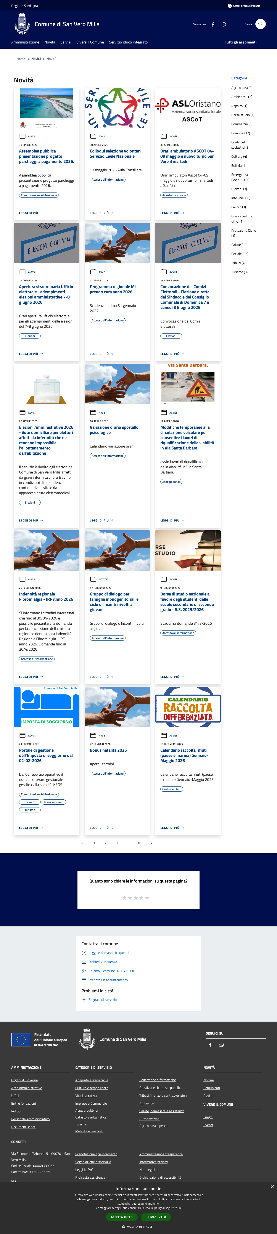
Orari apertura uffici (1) (242, 218)
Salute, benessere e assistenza (161, 1111)
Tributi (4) (238, 262)
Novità (36, 58)
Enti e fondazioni (23, 1103)
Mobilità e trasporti (89, 1131)
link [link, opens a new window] (180, 1208)
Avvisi (27, 136)
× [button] (272, 1187)
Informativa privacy (153, 1161)
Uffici (15, 1095)
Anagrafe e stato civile (91, 1080)
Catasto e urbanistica (90, 1117)
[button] (138, 1226)
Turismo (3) (239, 271)
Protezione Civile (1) (243, 233)
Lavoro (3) (238, 207)
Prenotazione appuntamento (96, 1154)
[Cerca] (260, 24)
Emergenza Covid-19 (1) (240, 177)
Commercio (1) (241, 124)
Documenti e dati (23, 1126)
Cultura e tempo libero (91, 1087)
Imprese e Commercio (91, 1103)
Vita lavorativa (86, 1095)
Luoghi (208, 1117)
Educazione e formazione (157, 1079)
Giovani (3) (239, 188)
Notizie (99, 579)
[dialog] (138, 1208)
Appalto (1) (239, 105)
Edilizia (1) (238, 165)
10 (139, 843)
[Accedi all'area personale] (244, 6)
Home (20, 58)
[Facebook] (211, 24)
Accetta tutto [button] (122, 1217)
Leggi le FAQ (84, 1169)
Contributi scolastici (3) (240, 145)
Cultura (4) (239, 156)
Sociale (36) (239, 253)
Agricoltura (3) (241, 87)
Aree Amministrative (26, 1087)
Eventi (208, 1124)
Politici (16, 1111)
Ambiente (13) (241, 96)
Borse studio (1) (242, 114)
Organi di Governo (24, 1080)
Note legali (147, 1169)
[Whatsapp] (222, 24)
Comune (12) (240, 133)
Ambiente (146, 1103)
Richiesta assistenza (90, 1177)
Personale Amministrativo (30, 1119)
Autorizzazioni (149, 1118)
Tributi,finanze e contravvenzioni (163, 1095)
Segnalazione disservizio (93, 1161)
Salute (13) (239, 244)
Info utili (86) (240, 198)
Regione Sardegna (24, 5)
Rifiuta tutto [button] (156, 1217)
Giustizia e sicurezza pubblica (160, 1087)
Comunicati (211, 1087)
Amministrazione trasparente (161, 1154)
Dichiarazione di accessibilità (160, 1177)
